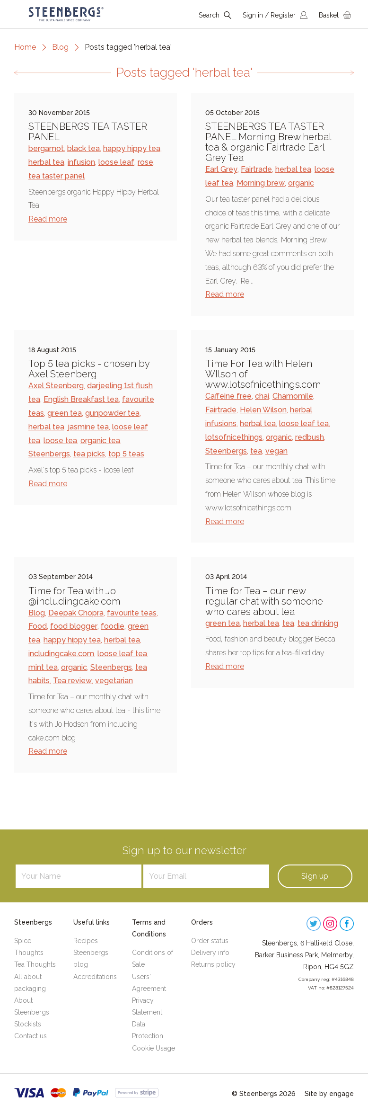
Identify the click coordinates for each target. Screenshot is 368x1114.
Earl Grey (221, 169)
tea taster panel (56, 175)
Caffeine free (228, 396)
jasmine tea (88, 426)
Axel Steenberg (56, 385)
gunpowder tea (112, 413)
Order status (209, 941)
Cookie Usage (153, 1048)
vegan (276, 450)
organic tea (100, 440)
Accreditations (95, 976)
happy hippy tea (131, 148)
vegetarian (114, 680)
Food (37, 626)
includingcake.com (61, 653)
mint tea (43, 667)
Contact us (30, 1036)
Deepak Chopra (76, 612)
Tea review (72, 680)
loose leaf (116, 162)
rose (145, 162)
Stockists (27, 1024)
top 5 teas (126, 453)
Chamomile (292, 396)
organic (301, 182)
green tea (64, 413)
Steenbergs (49, 453)
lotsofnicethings (234, 437)
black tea (83, 148)
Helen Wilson (263, 409)
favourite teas (132, 612)
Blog (60, 47)
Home (25, 47)
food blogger (73, 626)
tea (256, 450)
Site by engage (329, 1093)
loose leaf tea (304, 423)
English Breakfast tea (81, 399)
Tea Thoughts (35, 964)
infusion (81, 162)
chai (262, 396)
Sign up (315, 876)
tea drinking (318, 623)
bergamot (46, 148)
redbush (309, 437)
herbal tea (46, 162)
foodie (112, 626)
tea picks (89, 453)
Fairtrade (256, 169)
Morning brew (261, 182)
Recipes (85, 941)
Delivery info (210, 952)
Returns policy (213, 964)
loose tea (60, 440)
